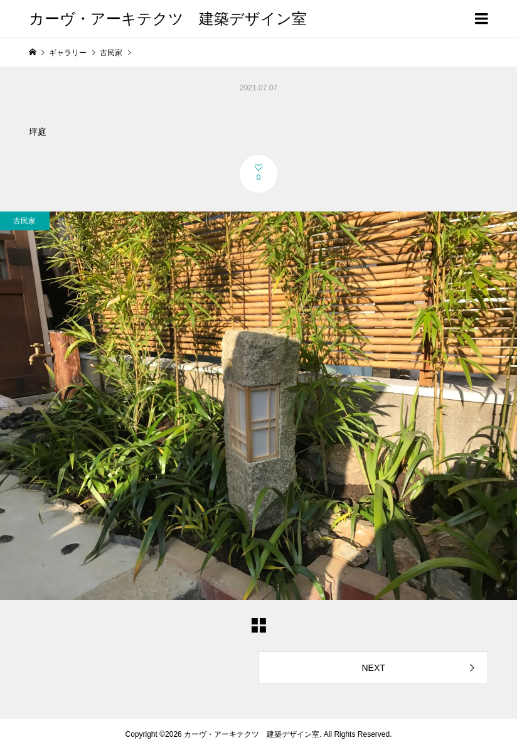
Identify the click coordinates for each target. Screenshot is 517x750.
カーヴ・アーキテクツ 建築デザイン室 (168, 18)
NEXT (373, 668)
